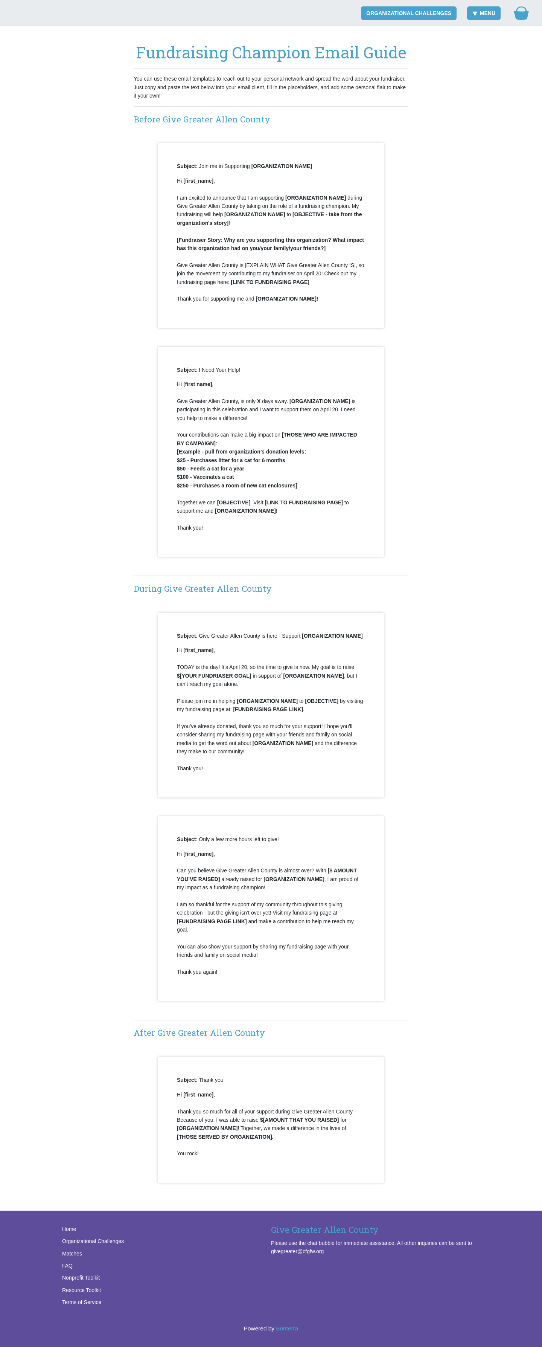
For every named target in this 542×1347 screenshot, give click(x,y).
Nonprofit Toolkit (81, 1278)
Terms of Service (81, 1302)
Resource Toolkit (81, 1290)
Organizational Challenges (408, 13)
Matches (72, 1254)
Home (69, 1229)
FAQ (67, 1266)
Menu (483, 13)
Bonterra (287, 1328)
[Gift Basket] (521, 13)
